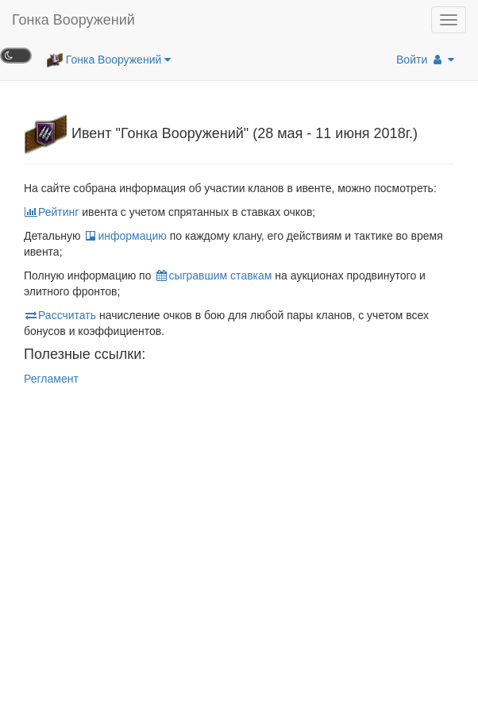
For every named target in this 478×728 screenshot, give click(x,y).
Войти (425, 59)
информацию (124, 235)
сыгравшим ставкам (213, 275)
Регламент (51, 378)
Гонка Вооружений (73, 20)
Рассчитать (60, 315)
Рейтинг (51, 212)
